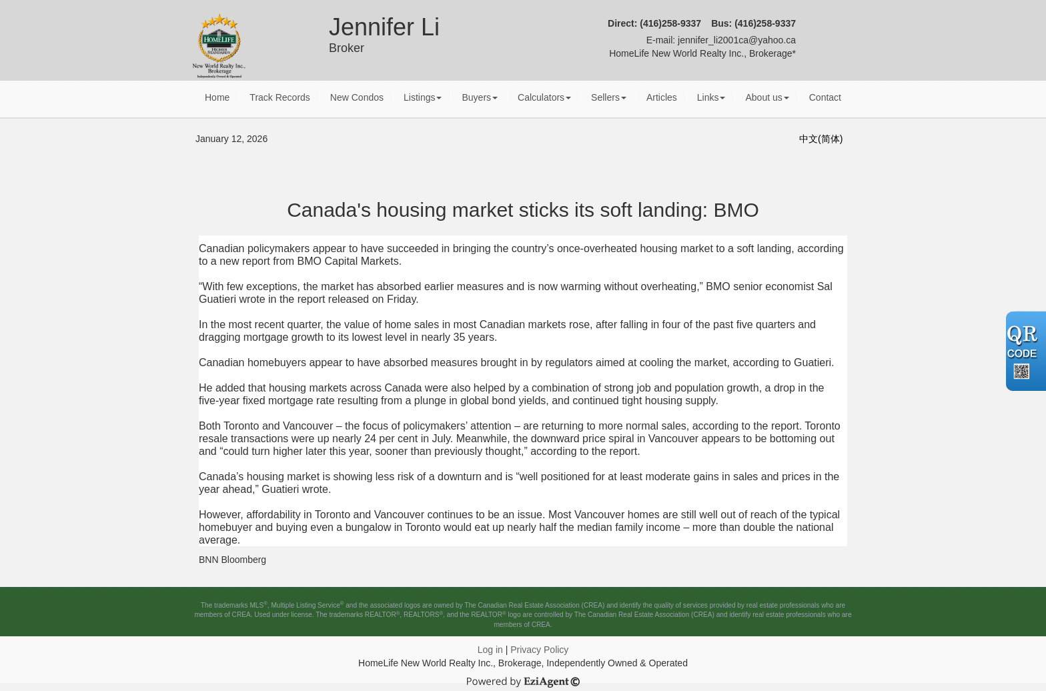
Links (711, 97)
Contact (825, 97)
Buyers (480, 97)
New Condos (357, 97)
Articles (661, 97)
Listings (423, 97)
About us (767, 97)
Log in (490, 649)
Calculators (544, 97)
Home (217, 97)
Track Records (279, 97)
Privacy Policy (539, 649)
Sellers (608, 97)
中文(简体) (821, 138)
